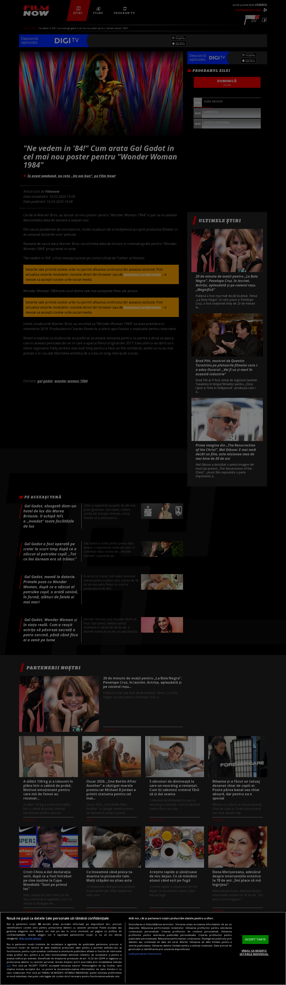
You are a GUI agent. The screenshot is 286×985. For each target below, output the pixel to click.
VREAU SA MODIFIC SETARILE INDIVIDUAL (254, 952)
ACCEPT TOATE (255, 939)
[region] (143, 948)
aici (9, 965)
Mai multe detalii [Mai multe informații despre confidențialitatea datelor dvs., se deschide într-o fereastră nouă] (30, 938)
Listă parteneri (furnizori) (145, 953)
